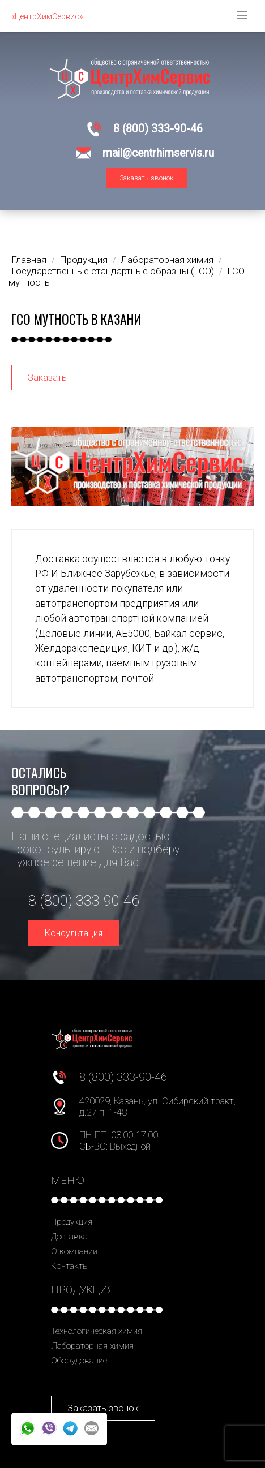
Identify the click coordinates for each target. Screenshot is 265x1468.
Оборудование (79, 1360)
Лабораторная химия (92, 1346)
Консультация (73, 933)
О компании (74, 1251)
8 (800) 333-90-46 (158, 128)
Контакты (70, 1266)
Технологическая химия (96, 1331)
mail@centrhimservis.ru (158, 153)
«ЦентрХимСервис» (47, 16)
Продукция (71, 1222)
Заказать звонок (146, 178)
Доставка (69, 1237)
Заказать (47, 377)
